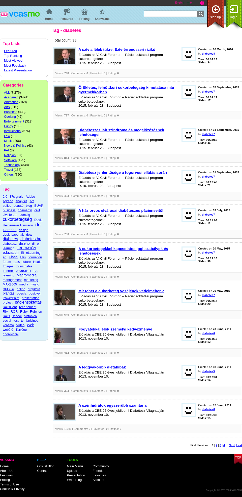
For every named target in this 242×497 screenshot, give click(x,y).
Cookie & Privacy (12, 489)
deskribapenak (13, 234)
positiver (35, 293)
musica (8, 289)
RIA (5, 311)
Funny (8, 126)
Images (8, 266)
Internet (8, 271)
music (35, 284)
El (22, 253)
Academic (11, 97)
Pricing (5, 480)
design (23, 230)
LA (36, 271)
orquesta (34, 289)
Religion (10, 155)
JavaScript (23, 271)
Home (4, 466)
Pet (6, 150)
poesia (21, 293)
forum (7, 262)
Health (37, 262)
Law (7, 136)
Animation (11, 102)
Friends (98, 471)
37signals (16, 196)
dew (29, 234)
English (179, 2)
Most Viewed (13, 60)
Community (101, 466)
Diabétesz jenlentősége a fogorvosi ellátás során (122, 172)
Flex (23, 257)
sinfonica (30, 316)
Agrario (8, 201)
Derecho (9, 230)
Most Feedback (15, 65)
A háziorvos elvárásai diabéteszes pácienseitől (120, 210)
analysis (21, 201)
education (10, 253)
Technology (12, 165)
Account (98, 480)
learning (8, 275)
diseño (24, 243)
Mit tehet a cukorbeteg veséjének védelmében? (121, 291)
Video (20, 325)
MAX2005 (10, 284)
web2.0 (8, 330)
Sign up (215, 17)
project (7, 302)
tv (22, 320)
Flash (13, 257)
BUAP (38, 206)
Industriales (24, 266)
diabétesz (10, 243)
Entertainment (14, 121)
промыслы (10, 334)
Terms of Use (9, 484)
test (16, 320)
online (21, 289)
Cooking (10, 116)
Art (31, 201)
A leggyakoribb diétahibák (102, 367)
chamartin (25, 210)
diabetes (10, 239)
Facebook (202, 3)
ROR (14, 311)
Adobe (30, 196)
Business (10, 112)
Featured (10, 51)
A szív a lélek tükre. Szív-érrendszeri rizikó (116, 49)
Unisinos (32, 320)
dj (33, 243)
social (7, 320)
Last (239, 445)
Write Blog (74, 480)
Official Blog (45, 466)
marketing (31, 280)
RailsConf (10, 307)
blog (29, 206)
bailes (7, 206)
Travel (8, 170)
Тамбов (21, 330)
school (17, 316)
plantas (8, 293)
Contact (42, 471)
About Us (6, 471)
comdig (25, 215)
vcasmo (8, 325)
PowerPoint (11, 298)
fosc (16, 262)
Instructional (12, 131)
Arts (7, 107)
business (9, 210)
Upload (72, 471)
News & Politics (15, 145)
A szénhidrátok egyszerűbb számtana (112, 405)
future (26, 262)
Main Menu (75, 466)
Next (232, 445)
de (38, 224)
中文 (189, 2)
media (23, 284)
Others (9, 174)
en (4, 257)
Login (233, 17)
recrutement (27, 307)
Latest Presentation (18, 70)
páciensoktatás (28, 302)
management (12, 280)
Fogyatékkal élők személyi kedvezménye (115, 329)
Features (6, 475)
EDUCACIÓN (26, 248)
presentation (30, 298)
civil (37, 210)
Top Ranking (13, 56)
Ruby (24, 311)
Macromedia (27, 275)
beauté (18, 206)
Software (10, 160)
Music (8, 141)
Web (30, 325)
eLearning (33, 253)
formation (35, 257)
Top (238, 457)
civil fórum (10, 215)
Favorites (99, 475)
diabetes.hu (30, 239)
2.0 (5, 196)
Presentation (76, 475)
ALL (7, 92)
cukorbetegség (17, 219)
